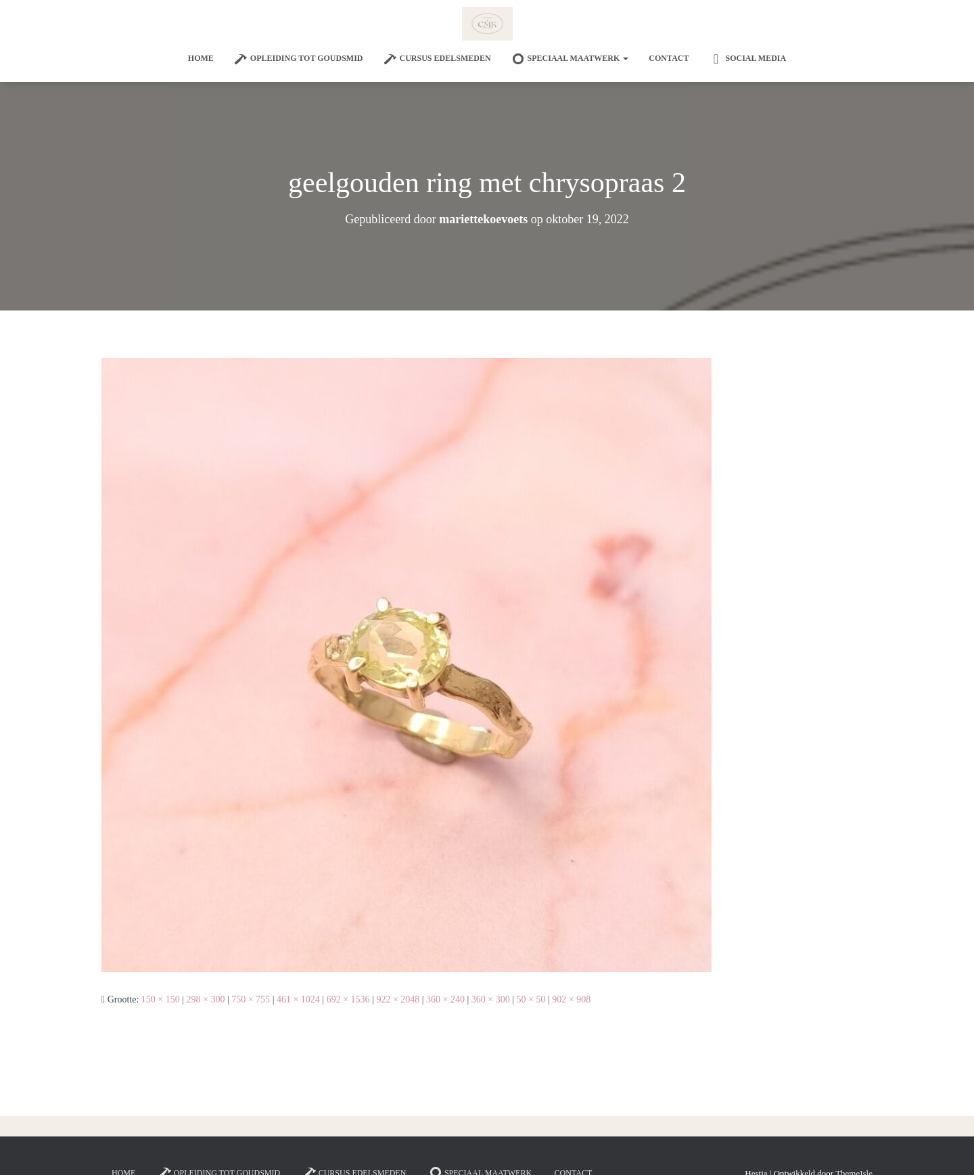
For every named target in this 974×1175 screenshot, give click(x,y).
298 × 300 (206, 999)
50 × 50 (531, 999)
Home (201, 58)
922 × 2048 (397, 999)
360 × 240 (445, 999)
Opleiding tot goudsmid (298, 59)
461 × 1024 (298, 999)
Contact (669, 58)
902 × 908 (571, 999)
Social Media (747, 59)
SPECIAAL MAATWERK (570, 59)
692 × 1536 (348, 999)
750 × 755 (250, 999)
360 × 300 (490, 999)
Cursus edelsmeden (437, 59)
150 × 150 (160, 999)
